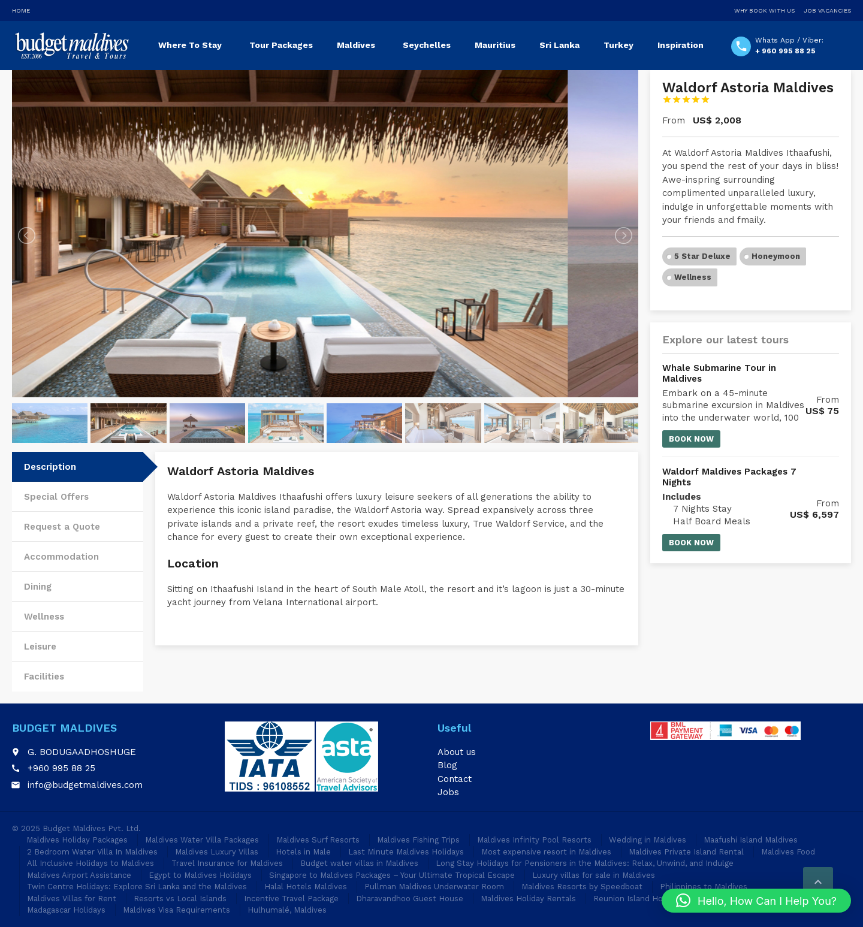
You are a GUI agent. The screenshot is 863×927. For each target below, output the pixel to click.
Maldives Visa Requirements (176, 909)
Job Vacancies (827, 10)
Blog (447, 765)
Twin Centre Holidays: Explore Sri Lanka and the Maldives (137, 886)
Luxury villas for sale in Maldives (593, 875)
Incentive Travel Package (291, 898)
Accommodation (61, 556)
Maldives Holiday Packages (77, 839)
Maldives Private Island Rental (686, 851)
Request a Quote (62, 526)
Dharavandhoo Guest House (409, 898)
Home (21, 10)
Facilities (44, 676)
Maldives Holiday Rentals (528, 898)
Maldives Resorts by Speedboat (581, 886)
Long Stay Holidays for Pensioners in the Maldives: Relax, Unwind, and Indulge (585, 863)
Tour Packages (281, 45)
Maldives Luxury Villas (216, 851)
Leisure (40, 646)
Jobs (448, 792)
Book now (691, 438)
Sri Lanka (559, 45)
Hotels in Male (303, 851)
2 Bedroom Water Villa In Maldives (92, 851)
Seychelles (427, 45)
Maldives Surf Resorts (318, 839)
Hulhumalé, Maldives (287, 909)
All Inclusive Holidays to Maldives (90, 863)
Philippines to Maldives (703, 886)
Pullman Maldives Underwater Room (434, 886)
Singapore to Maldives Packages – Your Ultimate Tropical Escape (392, 875)
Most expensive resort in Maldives (546, 851)
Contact (454, 779)
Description (50, 466)
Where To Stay (190, 45)
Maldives (356, 45)
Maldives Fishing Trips (418, 839)
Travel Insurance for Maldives (227, 863)
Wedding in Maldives (647, 839)
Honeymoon (776, 256)
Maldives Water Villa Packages (202, 839)
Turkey (618, 45)
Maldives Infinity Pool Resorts (534, 839)
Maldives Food (788, 851)
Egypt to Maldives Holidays (200, 875)
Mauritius (495, 45)
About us (456, 752)
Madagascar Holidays (66, 909)
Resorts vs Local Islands (180, 898)
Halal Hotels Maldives (305, 886)
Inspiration (680, 45)
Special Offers (56, 496)
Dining (38, 586)
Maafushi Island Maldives (751, 839)
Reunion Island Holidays (638, 898)
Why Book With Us (764, 10)
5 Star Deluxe (702, 256)
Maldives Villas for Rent (71, 898)
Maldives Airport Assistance (79, 875)
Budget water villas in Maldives (359, 863)
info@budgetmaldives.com (85, 785)
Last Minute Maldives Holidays (406, 851)
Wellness (44, 616)
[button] (756, 901)
